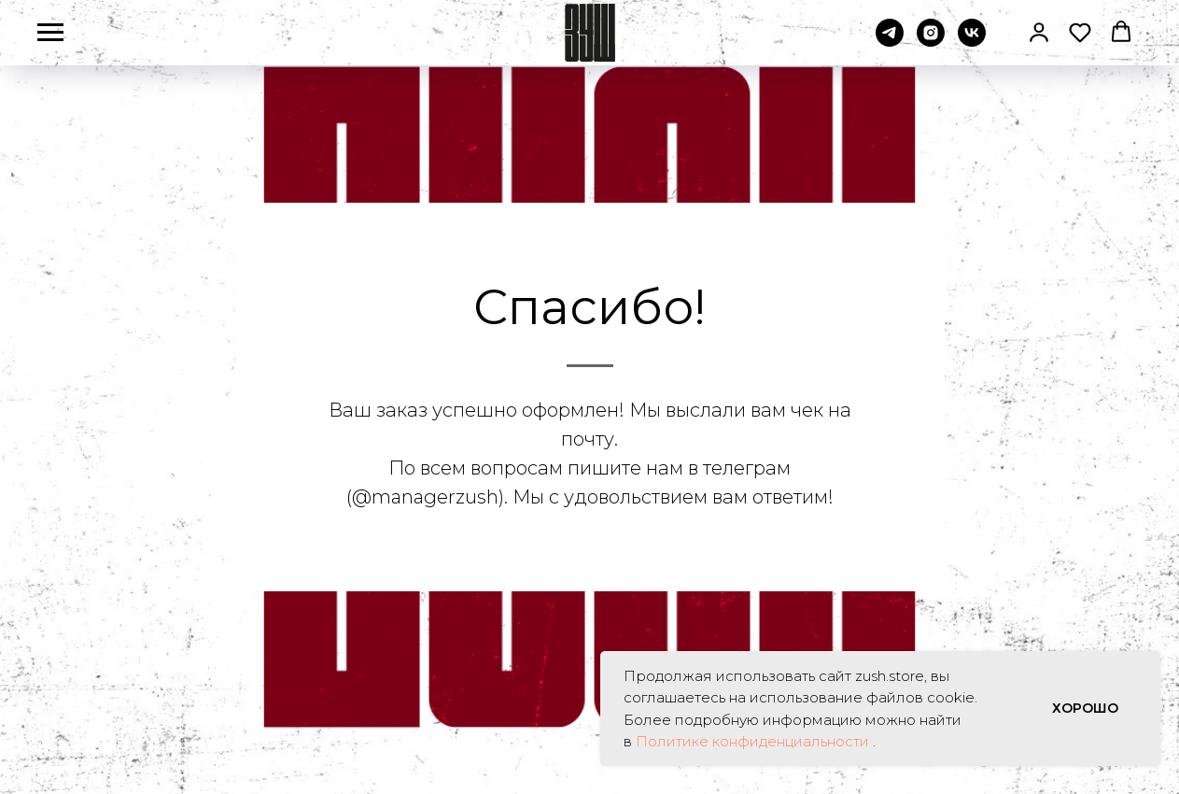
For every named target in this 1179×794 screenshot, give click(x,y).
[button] (1039, 32)
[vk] (972, 42)
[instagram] (931, 42)
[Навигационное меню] (50, 32)
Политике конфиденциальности (754, 741)
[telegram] (890, 42)
